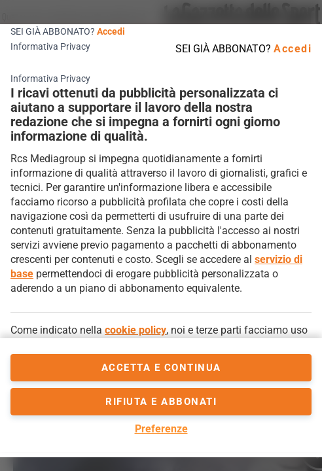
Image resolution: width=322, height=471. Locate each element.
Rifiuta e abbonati (161, 402)
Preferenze (161, 429)
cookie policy (135, 330)
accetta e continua (161, 368)
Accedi (111, 31)
